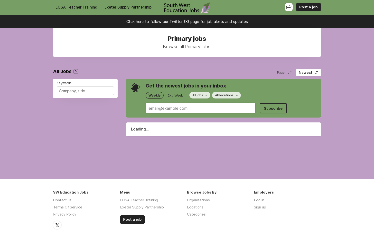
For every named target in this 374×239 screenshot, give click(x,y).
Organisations (198, 200)
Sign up (260, 207)
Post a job (308, 7)
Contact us (62, 200)
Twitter (57, 225)
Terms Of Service (67, 207)
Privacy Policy (64, 214)
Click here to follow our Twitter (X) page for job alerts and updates (187, 21)
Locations (195, 207)
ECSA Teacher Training (76, 7)
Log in (259, 200)
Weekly (155, 95)
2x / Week (175, 95)
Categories (196, 214)
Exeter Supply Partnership (127, 7)
